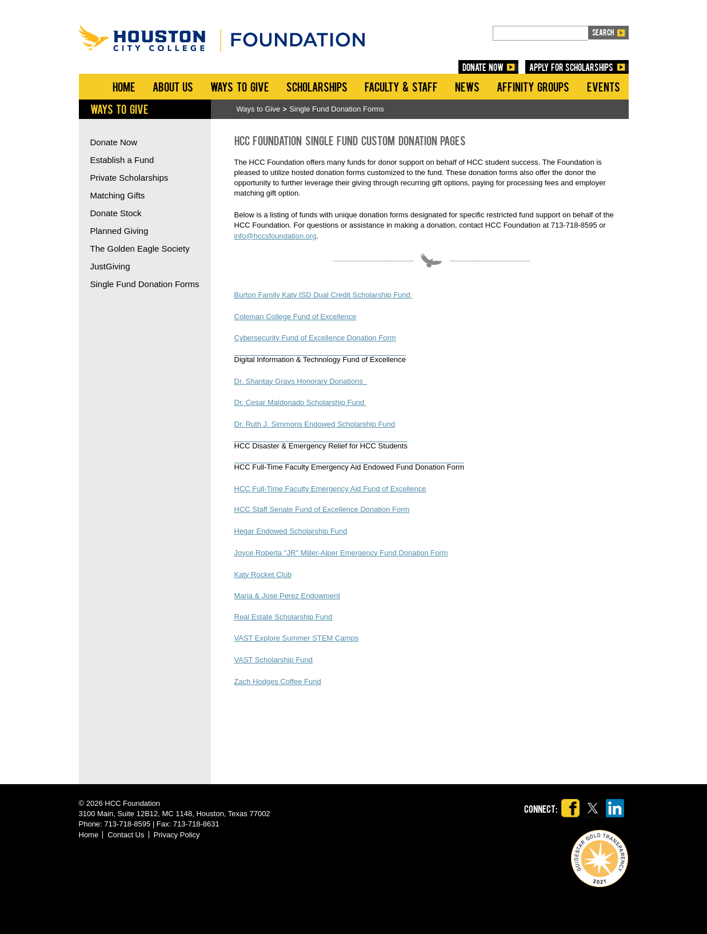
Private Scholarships (129, 177)
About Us (173, 86)
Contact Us (125, 834)
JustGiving (110, 266)
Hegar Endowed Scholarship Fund (290, 531)
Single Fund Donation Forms (336, 109)
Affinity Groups (533, 86)
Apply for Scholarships (571, 67)
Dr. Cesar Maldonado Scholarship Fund (300, 402)
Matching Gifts (117, 195)
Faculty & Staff (401, 86)
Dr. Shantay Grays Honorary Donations (301, 381)
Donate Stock (116, 213)
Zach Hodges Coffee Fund (277, 681)
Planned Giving (119, 231)
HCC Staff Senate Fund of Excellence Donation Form (322, 509)
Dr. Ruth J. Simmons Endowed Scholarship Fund (315, 424)
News (467, 86)
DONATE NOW (483, 67)
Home (124, 86)
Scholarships (316, 86)
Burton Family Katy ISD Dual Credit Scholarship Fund (323, 295)
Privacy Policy (177, 834)
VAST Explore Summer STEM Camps (296, 638)
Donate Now (114, 142)
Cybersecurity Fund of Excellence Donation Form (315, 337)
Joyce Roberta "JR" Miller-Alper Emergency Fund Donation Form (341, 553)
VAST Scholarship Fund (273, 659)
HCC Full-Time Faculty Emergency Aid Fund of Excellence (330, 488)
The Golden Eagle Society (140, 248)
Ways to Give (239, 86)
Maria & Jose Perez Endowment (287, 595)
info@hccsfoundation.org (275, 236)
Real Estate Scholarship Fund (283, 617)
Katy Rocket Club (262, 574)
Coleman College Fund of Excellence (295, 316)
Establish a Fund (122, 160)
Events (603, 86)
